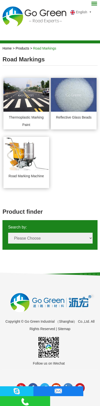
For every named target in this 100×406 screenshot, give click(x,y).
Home (7, 48)
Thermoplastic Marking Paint (26, 121)
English (78, 12)
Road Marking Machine (26, 176)
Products (22, 48)
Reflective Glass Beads (74, 117)
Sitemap (64, 329)
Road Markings (44, 48)
